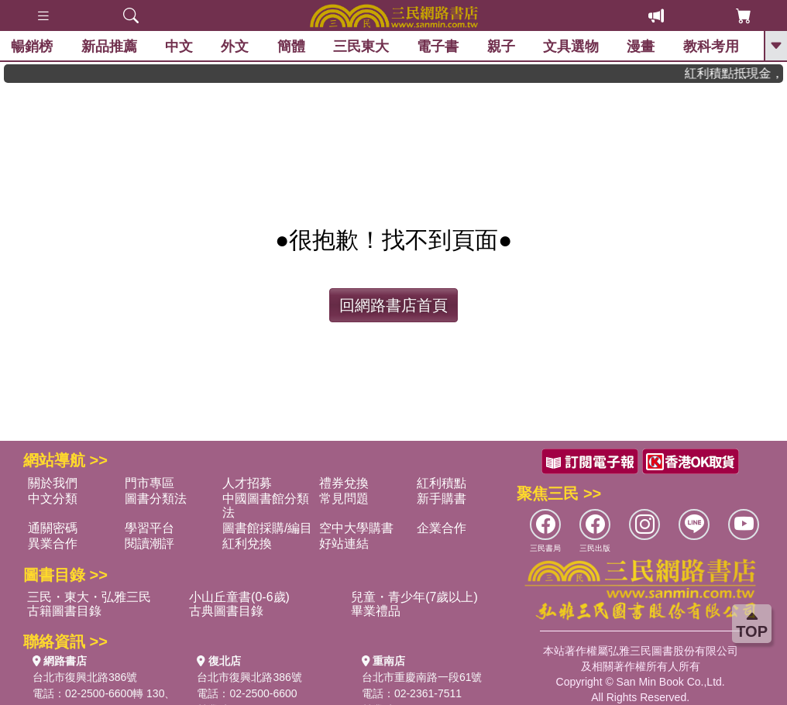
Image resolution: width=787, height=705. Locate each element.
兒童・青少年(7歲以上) (414, 597)
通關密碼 (52, 528)
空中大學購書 (356, 528)
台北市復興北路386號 (85, 677)
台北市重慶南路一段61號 (422, 677)
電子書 (438, 46)
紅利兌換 (247, 543)
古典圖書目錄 (226, 610)
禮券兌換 (344, 483)
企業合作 (441, 528)
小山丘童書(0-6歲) (239, 597)
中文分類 (52, 498)
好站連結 (344, 543)
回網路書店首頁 (393, 305)
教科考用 (712, 46)
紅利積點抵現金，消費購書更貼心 (741, 73)
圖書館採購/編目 (267, 528)
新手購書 (441, 498)
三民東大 (362, 46)
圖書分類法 (156, 498)
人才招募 (247, 483)
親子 (502, 46)
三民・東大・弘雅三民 (89, 597)
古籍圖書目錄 (64, 610)
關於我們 (52, 483)
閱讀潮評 (149, 543)
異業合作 (52, 543)
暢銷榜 (32, 46)
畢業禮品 (375, 610)
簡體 (291, 46)
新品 (109, 46)
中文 (180, 46)
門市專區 (149, 483)
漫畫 (641, 46)
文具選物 (572, 46)
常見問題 (344, 498)
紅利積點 (441, 483)
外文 (235, 46)
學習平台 (149, 528)
